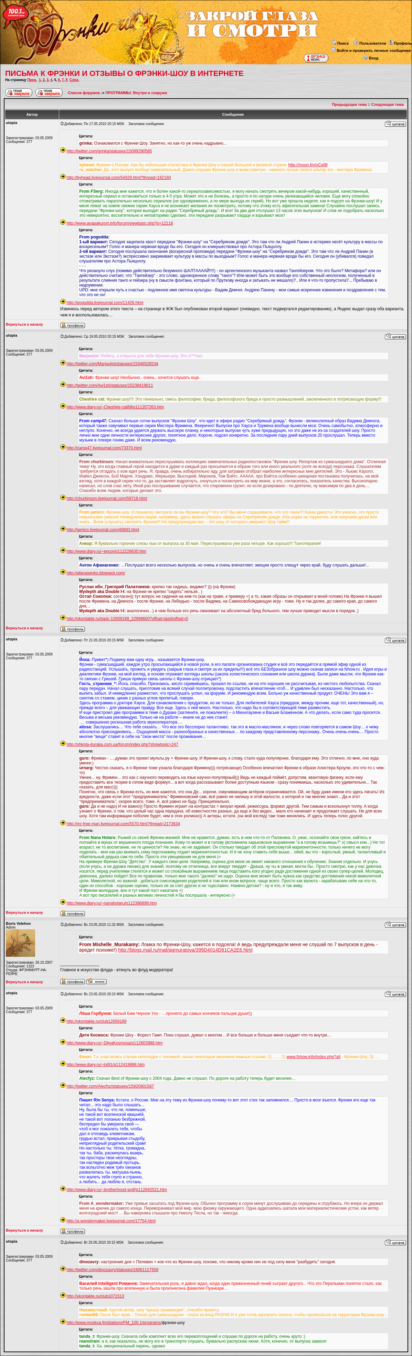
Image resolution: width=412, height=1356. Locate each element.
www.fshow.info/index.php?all (313, 1056)
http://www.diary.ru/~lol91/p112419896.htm (105, 1064)
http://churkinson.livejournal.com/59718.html (106, 498)
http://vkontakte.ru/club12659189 (96, 1021)
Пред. (32, 80)
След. (74, 80)
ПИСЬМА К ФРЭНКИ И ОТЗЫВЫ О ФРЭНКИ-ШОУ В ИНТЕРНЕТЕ (124, 73)
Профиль (400, 43)
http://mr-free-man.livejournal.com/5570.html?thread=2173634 (123, 823)
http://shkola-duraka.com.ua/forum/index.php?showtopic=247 (122, 744)
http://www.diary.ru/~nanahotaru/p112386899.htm (111, 903)
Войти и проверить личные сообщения (371, 50)
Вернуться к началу (24, 324)
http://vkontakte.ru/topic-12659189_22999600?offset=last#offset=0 (127, 618)
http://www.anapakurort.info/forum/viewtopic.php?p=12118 (119, 223)
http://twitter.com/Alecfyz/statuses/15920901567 (110, 1086)
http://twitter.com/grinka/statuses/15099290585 (109, 151)
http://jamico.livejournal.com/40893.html (102, 529)
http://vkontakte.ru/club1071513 (95, 1296)
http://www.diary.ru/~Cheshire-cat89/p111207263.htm (115, 407)
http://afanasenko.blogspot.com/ (95, 573)
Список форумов (84, 93)
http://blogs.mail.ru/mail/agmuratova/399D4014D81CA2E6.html (185, 950)
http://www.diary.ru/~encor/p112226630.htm (106, 551)
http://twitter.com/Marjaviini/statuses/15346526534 (112, 363)
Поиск (340, 43)
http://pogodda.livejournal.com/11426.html (104, 302)
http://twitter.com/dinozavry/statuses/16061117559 (112, 1269)
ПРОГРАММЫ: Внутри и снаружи (136, 93)
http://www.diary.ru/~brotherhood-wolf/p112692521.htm (116, 1189)
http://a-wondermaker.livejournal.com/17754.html (111, 1221)
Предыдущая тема (349, 104)
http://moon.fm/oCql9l (307, 165)
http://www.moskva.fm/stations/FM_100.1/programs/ (113, 1322)
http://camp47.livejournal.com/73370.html (104, 448)
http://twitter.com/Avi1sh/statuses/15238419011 (109, 385)
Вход (371, 58)
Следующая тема (387, 104)
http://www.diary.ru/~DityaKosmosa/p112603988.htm (114, 1043)
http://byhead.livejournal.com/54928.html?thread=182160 (118, 177)
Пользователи (370, 43)
